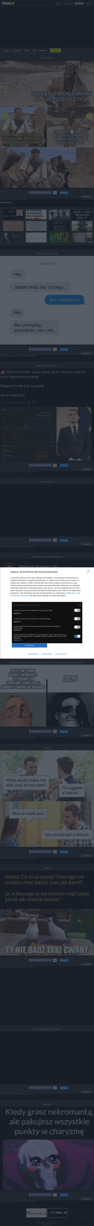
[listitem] (47, 605)
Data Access (47, 654)
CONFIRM (29, 645)
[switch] (77, 610)
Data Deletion (33, 654)
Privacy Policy (60, 654)
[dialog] (47, 613)
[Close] (89, 572)
